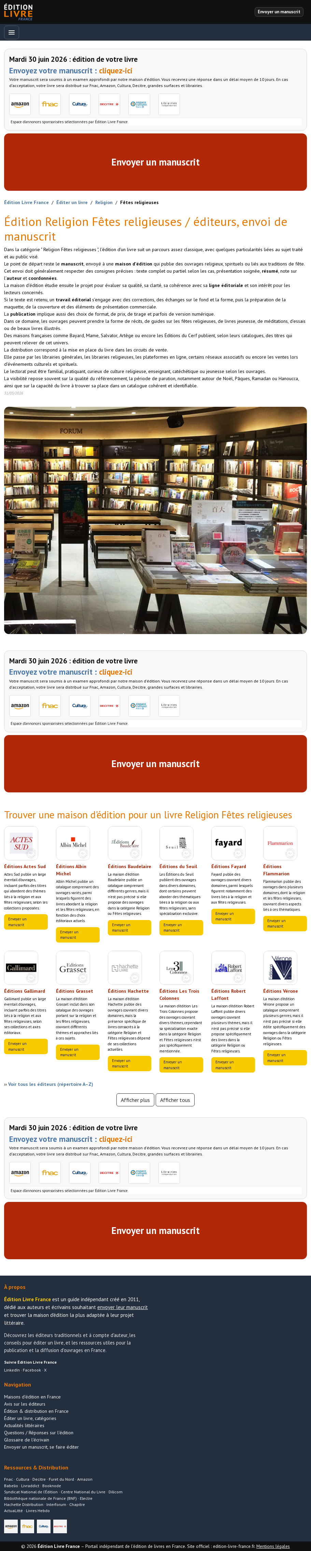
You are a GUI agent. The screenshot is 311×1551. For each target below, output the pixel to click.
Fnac (8, 1479)
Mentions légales (273, 1546)
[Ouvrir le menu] (11, 32)
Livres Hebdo (38, 1510)
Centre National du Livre (83, 1491)
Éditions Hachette (128, 991)
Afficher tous (175, 1099)
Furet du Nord (61, 1479)
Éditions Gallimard (24, 991)
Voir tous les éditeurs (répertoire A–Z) (50, 1084)
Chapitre (77, 1504)
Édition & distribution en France (36, 1411)
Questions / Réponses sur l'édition (38, 1433)
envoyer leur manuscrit (122, 1307)
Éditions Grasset (74, 991)
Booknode (51, 1485)
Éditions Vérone (280, 991)
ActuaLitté (13, 1510)
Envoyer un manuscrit (155, 162)
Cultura (22, 1479)
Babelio (11, 1485)
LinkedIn (12, 1370)
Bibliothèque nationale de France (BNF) (40, 1498)
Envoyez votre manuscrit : (70, 70)
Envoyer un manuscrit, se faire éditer (41, 1447)
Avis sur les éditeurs (24, 1404)
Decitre (39, 1479)
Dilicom (116, 1491)
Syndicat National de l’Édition (31, 1491)
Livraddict (30, 1485)
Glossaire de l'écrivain (26, 1440)
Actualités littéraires (24, 1425)
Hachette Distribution (23, 1504)
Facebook (32, 1370)
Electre (86, 1498)
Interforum (56, 1504)
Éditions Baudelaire (129, 866)
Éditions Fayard (228, 866)
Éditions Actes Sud (25, 866)
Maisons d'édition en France (32, 1397)
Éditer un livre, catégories (30, 1418)
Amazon (85, 1479)
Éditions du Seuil (178, 866)
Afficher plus (135, 1099)
